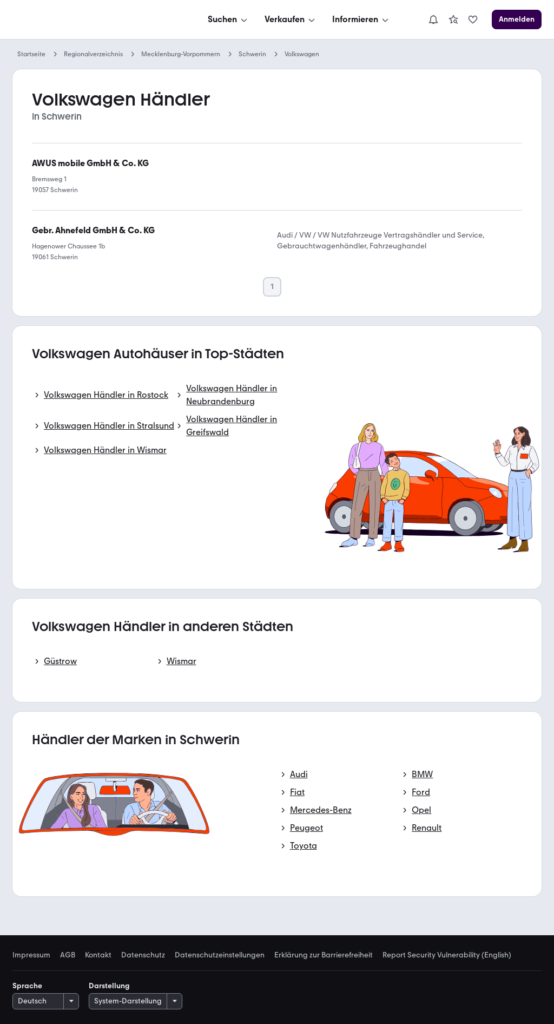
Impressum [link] (31, 955)
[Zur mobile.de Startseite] (93, 20)
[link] (453, 19)
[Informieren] (361, 19)
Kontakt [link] (98, 955)
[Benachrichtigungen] (433, 19)
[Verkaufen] (290, 19)
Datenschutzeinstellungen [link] (220, 955)
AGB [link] (67, 955)
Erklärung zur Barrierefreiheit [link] (323, 955)
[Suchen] (228, 19)
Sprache (27, 985)
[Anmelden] (517, 19)
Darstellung (109, 985)
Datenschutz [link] (143, 955)
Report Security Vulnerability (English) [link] (446, 955)
